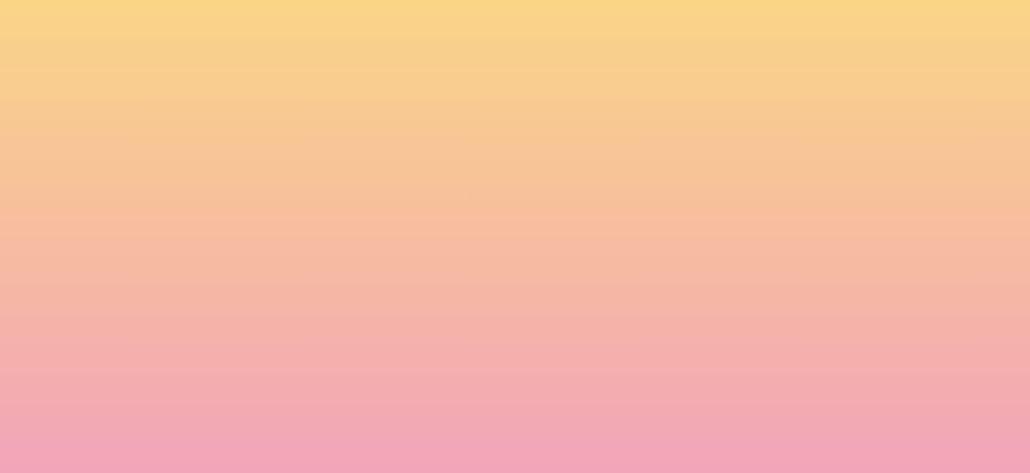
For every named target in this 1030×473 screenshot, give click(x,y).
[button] (840, 22)
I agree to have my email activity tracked (331, 384)
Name (246, 310)
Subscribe (264, 416)
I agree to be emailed (292, 366)
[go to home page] (189, 76)
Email (534, 310)
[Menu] (922, 23)
